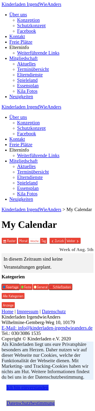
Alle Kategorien (13, 296)
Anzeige (9, 304)
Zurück (59, 241)
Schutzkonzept (31, 25)
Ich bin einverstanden (27, 387)
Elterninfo (19, 47)
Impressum (27, 311)
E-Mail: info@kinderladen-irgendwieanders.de (47, 327)
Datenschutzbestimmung (31, 403)
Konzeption (28, 20)
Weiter (71, 241)
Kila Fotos (27, 91)
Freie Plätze (20, 41)
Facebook (26, 31)
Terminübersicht (33, 69)
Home (7, 311)
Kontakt (17, 36)
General (40, 287)
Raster (12, 241)
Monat (23, 241)
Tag (43, 241)
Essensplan (28, 85)
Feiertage (10, 287)
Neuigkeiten (21, 96)
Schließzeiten (60, 287)
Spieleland (27, 80)
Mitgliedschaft (23, 58)
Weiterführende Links (38, 52)
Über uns (18, 14)
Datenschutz (54, 311)
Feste (26, 287)
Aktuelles (26, 63)
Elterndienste (30, 74)
